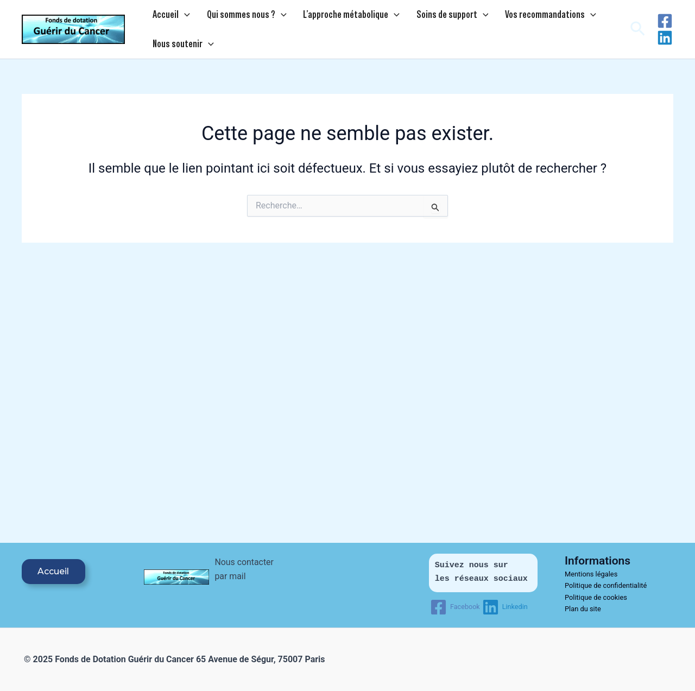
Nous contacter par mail (240, 576)
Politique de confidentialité (606, 585)
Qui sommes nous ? (231, 16)
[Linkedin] (664, 42)
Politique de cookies (596, 597)
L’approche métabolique (326, 16)
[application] (179, 16)
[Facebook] (664, 25)
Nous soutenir (178, 50)
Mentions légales (591, 574)
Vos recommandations (505, 16)
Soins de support (417, 16)
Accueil (166, 16)
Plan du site (583, 609)
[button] (638, 34)
